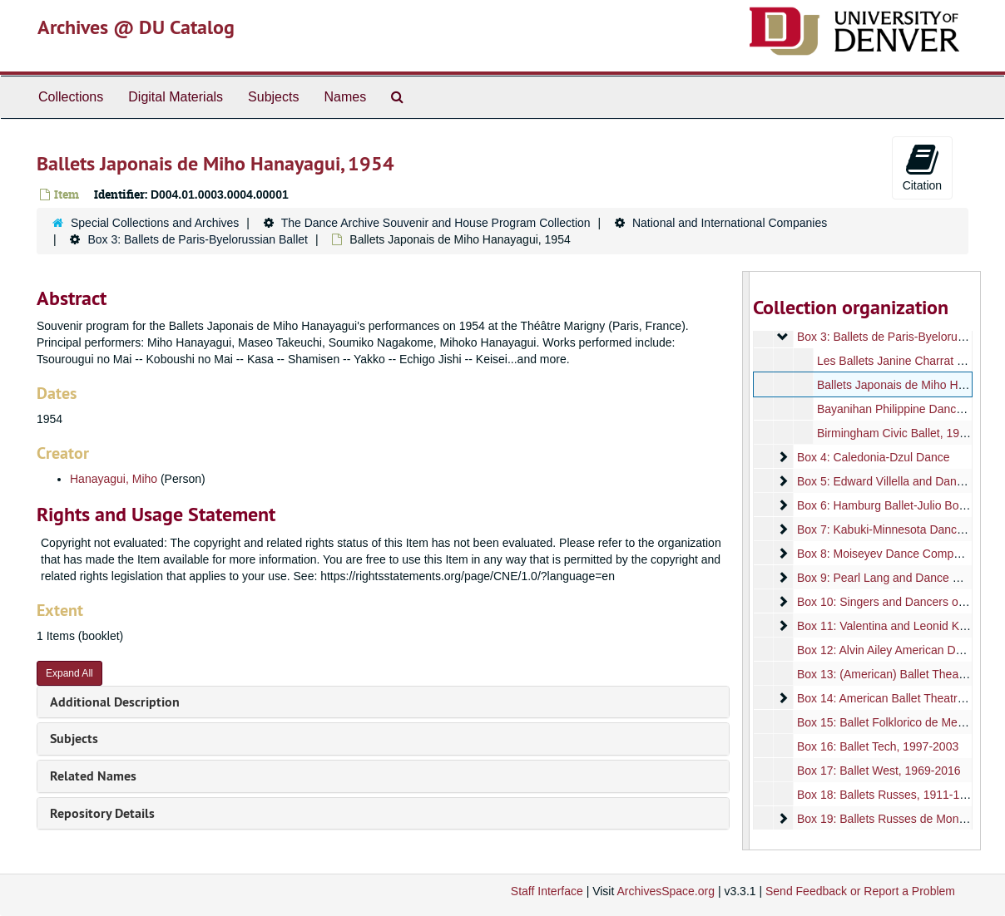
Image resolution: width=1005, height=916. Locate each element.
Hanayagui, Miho (113, 478)
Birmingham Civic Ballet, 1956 (894, 433)
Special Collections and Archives (155, 222)
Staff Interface (547, 891)
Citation (922, 167)
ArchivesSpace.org (665, 891)
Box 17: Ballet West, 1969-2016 (878, 770)
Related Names (93, 776)
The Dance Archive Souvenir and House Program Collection (436, 222)
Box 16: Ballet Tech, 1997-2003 (877, 746)
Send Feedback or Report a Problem (860, 891)
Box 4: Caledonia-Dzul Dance (872, 457)
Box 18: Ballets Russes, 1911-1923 (887, 794)
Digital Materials (175, 97)
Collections (70, 97)
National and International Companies (729, 222)
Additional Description (115, 702)
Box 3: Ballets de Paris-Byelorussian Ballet (197, 239)
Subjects (273, 97)
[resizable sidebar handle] (746, 561)
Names (345, 97)
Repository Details (102, 813)
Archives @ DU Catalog (136, 27)
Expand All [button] (69, 673)
